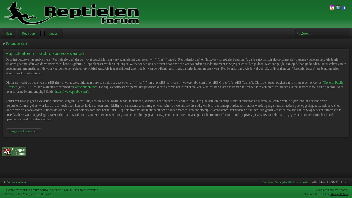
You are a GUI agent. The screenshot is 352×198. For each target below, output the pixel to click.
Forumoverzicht (16, 43)
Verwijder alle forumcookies (292, 182)
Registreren (29, 33)
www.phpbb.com (86, 87)
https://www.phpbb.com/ (71, 92)
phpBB (24, 189)
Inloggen (52, 33)
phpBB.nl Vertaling (86, 189)
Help (8, 33)
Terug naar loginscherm (23, 131)
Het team (267, 182)
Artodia (343, 189)
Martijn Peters (339, 194)
